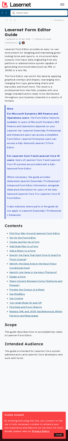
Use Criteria (16, 298)
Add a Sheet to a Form (22, 250)
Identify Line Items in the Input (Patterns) (33, 272)
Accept (59, 435)
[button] (61, 4)
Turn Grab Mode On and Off (25, 302)
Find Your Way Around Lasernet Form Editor (34, 233)
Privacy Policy (40, 431)
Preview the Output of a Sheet (27, 289)
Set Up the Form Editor (22, 237)
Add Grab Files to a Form (23, 246)
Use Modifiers (17, 294)
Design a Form (17, 276)
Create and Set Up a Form (24, 242)
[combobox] (38, 13)
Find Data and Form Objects (25, 307)
